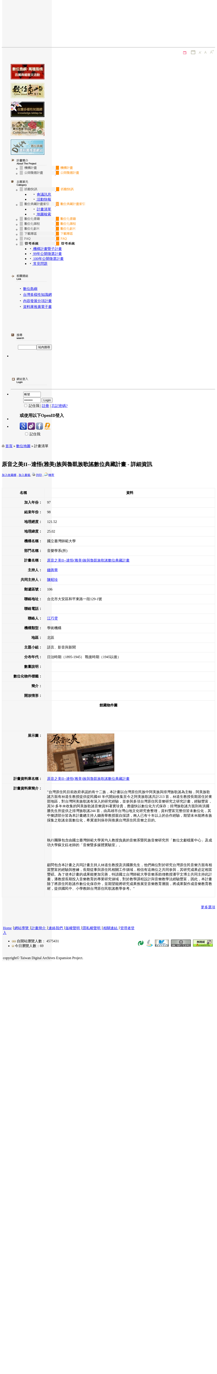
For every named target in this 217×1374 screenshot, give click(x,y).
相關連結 (110, 928)
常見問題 (40, 264)
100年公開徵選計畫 (48, 259)
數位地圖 (23, 446)
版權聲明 (73, 928)
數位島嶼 (30, 289)
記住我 (30, 434)
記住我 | (31, 406)
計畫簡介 (38, 928)
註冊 (45, 406)
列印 (39, 475)
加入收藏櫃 (9, 475)
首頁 (9, 446)
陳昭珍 (52, 580)
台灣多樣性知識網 (37, 294)
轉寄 (51, 475)
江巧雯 (52, 618)
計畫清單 (44, 209)
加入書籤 (24, 475)
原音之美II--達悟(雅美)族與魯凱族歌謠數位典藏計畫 (88, 560)
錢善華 (52, 570)
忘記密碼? (59, 406)
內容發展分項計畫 (37, 301)
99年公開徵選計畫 (47, 254)
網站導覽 (21, 928)
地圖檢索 (43, 214)
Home (7, 928)
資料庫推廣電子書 (37, 307)
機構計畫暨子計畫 (47, 249)
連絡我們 (56, 928)
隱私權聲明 (91, 928)
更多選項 (208, 907)
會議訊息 (44, 194)
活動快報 (43, 199)
